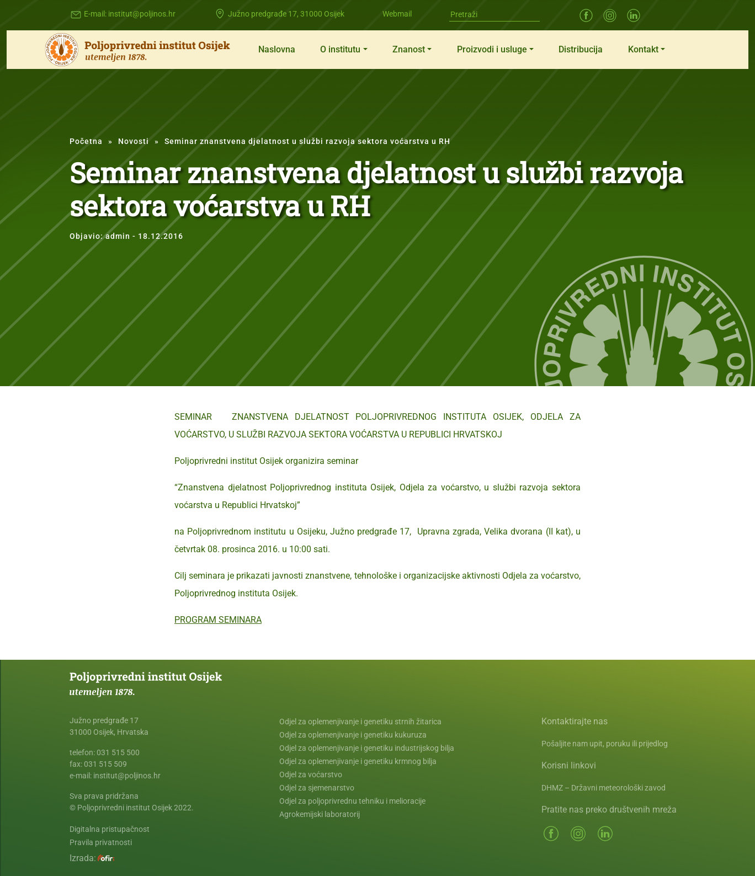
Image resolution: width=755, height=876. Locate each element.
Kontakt (643, 49)
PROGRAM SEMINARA (218, 620)
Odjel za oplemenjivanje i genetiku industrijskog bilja (366, 748)
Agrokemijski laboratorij (319, 814)
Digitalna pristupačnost (110, 829)
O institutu (340, 49)
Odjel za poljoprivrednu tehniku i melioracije (352, 801)
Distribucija (581, 49)
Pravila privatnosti (101, 842)
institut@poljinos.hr (142, 13)
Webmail (397, 13)
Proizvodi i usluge (492, 49)
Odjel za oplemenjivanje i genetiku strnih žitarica (360, 721)
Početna (86, 141)
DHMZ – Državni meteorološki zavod (603, 787)
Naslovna (276, 49)
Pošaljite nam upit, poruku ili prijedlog (604, 743)
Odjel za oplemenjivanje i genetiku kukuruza (353, 734)
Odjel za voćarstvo (310, 774)
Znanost (408, 49)
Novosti (133, 141)
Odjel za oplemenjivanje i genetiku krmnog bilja (358, 761)
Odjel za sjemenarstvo (316, 787)
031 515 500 (118, 752)
